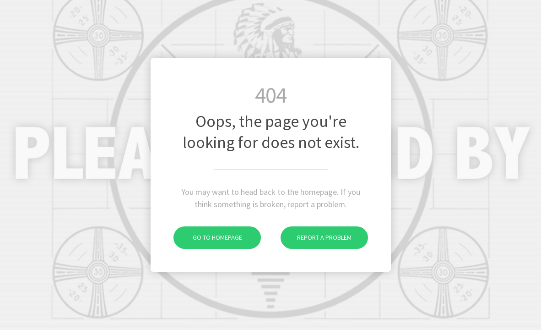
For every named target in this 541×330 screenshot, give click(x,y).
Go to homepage (207, 237)
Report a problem (316, 237)
